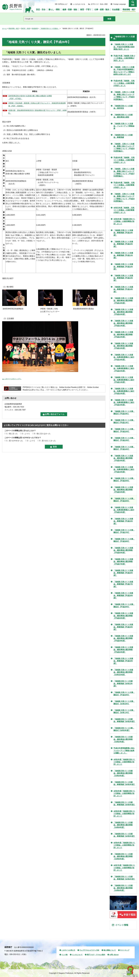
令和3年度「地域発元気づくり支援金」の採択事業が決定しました (124, 221)
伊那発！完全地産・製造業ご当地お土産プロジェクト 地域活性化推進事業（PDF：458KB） (37, 104)
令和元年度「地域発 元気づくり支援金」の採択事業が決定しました (123, 210)
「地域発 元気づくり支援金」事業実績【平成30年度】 (123, 661)
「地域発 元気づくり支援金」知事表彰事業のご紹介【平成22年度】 (123, 391)
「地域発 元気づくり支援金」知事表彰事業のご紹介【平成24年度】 (123, 469)
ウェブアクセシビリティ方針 (89, 950)
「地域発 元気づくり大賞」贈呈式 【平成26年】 (124, 500)
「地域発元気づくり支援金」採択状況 (123, 107)
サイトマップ (124, 950)
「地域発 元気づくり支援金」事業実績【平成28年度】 (123, 595)
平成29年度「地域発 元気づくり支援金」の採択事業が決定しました (124, 160)
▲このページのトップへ (11, 379)
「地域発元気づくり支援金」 (49, 28)
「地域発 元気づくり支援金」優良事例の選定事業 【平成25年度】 (123, 489)
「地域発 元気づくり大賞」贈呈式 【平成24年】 (124, 448)
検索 (132, 5)
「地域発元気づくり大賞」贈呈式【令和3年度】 (123, 729)
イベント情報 (121, 925)
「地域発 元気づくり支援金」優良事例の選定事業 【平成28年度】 (123, 615)
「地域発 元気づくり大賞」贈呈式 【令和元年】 (124, 702)
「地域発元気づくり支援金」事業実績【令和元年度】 (123, 683)
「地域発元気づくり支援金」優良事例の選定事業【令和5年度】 (123, 856)
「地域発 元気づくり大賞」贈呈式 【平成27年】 (124, 531)
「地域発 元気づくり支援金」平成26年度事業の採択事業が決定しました (124, 46)
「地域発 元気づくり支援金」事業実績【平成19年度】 (123, 232)
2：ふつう (26, 434)
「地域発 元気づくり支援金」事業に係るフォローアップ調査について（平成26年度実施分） (124, 147)
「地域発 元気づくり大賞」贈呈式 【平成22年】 (124, 430)
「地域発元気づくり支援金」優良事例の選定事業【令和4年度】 (123, 825)
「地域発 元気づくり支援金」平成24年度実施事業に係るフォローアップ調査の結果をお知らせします (124, 70)
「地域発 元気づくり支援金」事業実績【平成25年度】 (123, 521)
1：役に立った (12, 434)
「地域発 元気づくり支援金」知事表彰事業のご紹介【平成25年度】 (123, 510)
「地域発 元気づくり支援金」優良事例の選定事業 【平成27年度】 (123, 561)
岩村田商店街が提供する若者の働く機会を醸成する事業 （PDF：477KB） (30, 97)
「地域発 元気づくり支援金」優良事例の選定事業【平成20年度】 (123, 312)
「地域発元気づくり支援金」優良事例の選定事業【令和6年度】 (123, 888)
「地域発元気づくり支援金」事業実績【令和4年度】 (124, 803)
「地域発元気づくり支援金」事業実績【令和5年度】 (124, 835)
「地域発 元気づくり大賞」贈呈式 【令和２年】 (124, 711)
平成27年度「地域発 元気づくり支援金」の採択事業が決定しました (124, 58)
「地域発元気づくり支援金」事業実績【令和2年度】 (124, 720)
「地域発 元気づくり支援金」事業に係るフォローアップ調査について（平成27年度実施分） (124, 172)
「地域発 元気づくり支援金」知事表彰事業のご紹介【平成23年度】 (123, 402)
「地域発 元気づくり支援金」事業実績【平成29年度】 (123, 627)
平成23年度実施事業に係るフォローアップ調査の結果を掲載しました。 (124, 750)
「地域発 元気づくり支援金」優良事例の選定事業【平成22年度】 (123, 334)
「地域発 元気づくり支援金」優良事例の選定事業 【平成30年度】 (123, 649)
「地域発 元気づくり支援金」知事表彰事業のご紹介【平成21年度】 (123, 379)
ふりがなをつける (79, 4)
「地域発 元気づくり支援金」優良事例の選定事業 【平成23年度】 (123, 346)
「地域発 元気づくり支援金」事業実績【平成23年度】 (123, 278)
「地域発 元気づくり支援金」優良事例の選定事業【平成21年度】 (123, 323)
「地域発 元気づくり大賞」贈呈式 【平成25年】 (124, 479)
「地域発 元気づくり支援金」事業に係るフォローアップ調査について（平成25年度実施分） (124, 95)
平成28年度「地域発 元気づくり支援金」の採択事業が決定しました (124, 83)
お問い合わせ (114, 954)
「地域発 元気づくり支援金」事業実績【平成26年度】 (123, 573)
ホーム (4, 28)
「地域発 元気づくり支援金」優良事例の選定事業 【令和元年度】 (123, 672)
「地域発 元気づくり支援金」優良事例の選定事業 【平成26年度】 (123, 550)
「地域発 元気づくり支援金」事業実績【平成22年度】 (123, 266)
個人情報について (110, 950)
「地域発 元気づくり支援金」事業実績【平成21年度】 (123, 255)
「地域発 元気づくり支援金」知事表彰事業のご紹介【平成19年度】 (123, 357)
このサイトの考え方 (68, 950)
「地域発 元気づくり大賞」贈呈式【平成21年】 (124, 421)
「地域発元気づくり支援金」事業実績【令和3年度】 (124, 783)
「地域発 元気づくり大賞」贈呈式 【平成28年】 (124, 540)
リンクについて (77, 954)
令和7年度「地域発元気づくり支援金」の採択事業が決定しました (124, 867)
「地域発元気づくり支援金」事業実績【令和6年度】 (124, 878)
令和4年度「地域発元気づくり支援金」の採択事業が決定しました (124, 793)
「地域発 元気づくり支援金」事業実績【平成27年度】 (123, 584)
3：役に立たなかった (42, 434)
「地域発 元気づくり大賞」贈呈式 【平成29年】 (124, 605)
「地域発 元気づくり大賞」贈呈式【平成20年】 (124, 412)
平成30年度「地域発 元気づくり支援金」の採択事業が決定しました (124, 185)
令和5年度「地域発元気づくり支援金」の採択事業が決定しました (124, 813)
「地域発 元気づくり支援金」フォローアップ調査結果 (123, 126)
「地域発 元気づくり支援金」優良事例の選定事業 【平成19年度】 (123, 300)
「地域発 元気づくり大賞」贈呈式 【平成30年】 (124, 693)
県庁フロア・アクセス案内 (96, 954)
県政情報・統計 (13, 28)
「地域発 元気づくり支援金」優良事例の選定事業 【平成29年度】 (123, 638)
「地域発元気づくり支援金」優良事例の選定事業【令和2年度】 (123, 739)
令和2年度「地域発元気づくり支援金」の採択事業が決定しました (124, 762)
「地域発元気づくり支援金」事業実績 (123, 136)
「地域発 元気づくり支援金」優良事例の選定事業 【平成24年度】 (123, 458)
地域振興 (35, 28)
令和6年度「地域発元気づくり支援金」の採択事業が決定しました (124, 845)
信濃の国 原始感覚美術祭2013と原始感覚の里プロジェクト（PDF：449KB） (37, 111)
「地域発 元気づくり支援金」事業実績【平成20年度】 (123, 244)
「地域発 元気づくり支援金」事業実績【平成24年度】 (123, 289)
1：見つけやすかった (14, 441)
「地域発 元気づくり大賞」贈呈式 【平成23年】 (124, 439)
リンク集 (64, 954)
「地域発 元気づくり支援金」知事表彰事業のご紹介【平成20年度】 (123, 368)
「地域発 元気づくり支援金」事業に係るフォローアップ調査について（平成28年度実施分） (124, 197)
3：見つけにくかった (47, 441)
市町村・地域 (25, 28)
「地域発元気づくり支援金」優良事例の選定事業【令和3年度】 (123, 773)
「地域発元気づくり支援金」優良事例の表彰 (123, 116)
